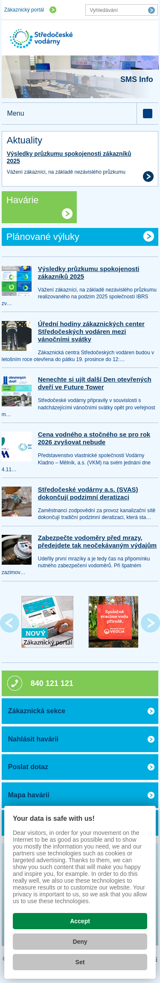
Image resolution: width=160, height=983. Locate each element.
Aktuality (24, 140)
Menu (15, 113)
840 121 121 (52, 683)
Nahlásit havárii (33, 739)
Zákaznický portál (24, 10)
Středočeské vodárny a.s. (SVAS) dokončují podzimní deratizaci (88, 493)
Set (80, 962)
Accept (80, 921)
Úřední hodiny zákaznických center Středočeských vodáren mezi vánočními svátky (91, 331)
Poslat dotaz (28, 766)
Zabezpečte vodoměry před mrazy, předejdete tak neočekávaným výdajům (97, 541)
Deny (80, 941)
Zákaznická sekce (36, 711)
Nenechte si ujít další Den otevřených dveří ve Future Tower (94, 383)
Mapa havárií (28, 795)
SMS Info (136, 79)
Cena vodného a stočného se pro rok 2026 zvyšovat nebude (94, 438)
